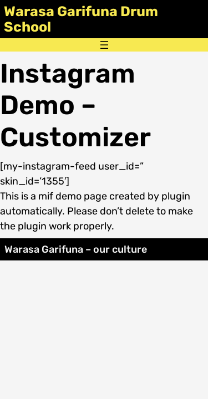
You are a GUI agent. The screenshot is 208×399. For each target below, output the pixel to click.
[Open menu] (104, 45)
